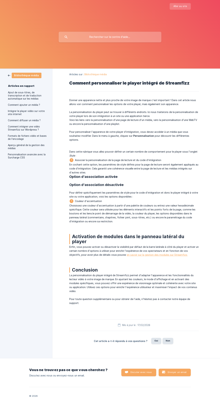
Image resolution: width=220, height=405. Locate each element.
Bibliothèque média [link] (95, 74)
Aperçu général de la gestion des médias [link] (26, 147)
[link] (24, 75)
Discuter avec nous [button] (141, 372)
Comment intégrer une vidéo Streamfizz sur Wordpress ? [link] (24, 128)
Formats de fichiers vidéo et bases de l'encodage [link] (27, 137)
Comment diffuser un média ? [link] (24, 120)
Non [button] (168, 340)
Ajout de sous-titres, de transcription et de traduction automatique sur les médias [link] (24, 95)
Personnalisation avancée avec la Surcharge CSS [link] (27, 156)
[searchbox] (110, 37)
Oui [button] (156, 340)
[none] (180, 6)
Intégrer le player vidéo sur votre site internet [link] (26, 113)
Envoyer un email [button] (177, 372)
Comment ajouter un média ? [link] (24, 104)
